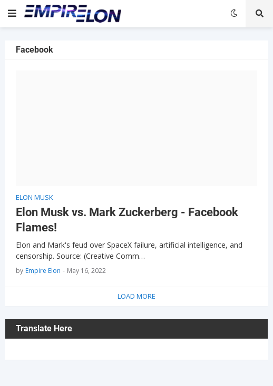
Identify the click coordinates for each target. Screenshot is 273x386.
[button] (12, 14)
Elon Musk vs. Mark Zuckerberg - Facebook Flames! (127, 220)
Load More (136, 296)
